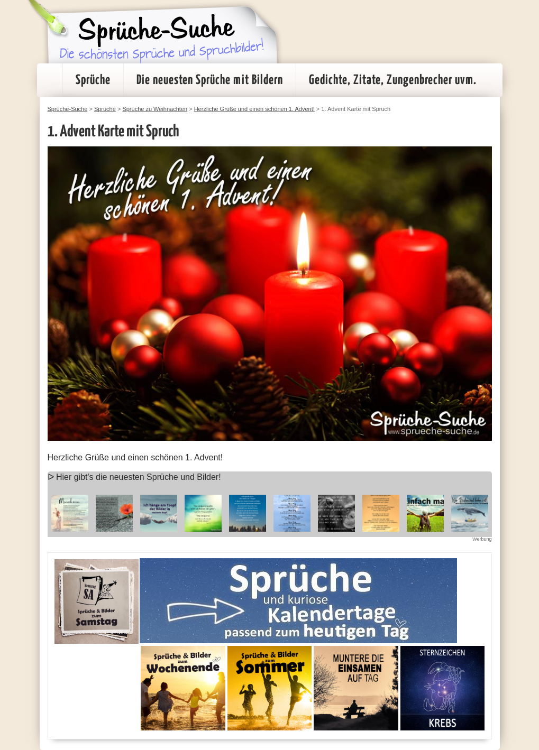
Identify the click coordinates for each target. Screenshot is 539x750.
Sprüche (93, 80)
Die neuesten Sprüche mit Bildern (209, 80)
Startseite (49, 80)
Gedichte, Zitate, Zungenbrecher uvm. (393, 80)
